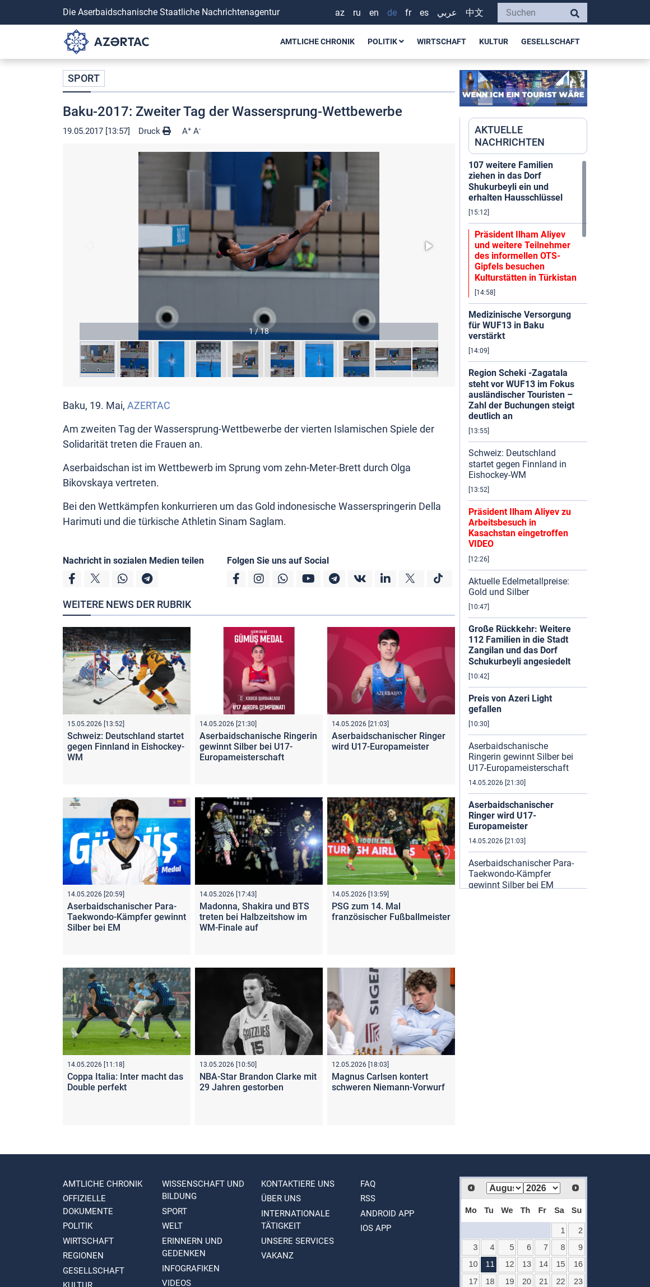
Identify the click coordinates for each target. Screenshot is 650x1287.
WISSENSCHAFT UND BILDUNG (203, 1190)
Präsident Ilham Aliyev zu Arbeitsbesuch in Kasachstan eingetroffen (519, 528)
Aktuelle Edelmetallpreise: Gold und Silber (518, 586)
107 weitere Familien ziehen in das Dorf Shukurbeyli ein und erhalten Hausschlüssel (515, 181)
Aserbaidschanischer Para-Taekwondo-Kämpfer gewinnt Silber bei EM (126, 917)
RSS (367, 1198)
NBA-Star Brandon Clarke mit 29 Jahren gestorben (258, 1082)
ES (424, 12)
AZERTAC (148, 405)
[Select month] (504, 1188)
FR (408, 12)
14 (543, 1264)
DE (392, 12)
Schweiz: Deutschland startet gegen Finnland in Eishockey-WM (125, 747)
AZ (340, 12)
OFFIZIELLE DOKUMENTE (88, 1204)
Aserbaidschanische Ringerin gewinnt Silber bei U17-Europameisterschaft (258, 747)
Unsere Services (297, 1241)
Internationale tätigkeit (295, 1220)
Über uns (281, 1198)
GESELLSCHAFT (550, 41)
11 (490, 1264)
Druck (154, 131)
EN (374, 12)
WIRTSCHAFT (441, 41)
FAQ (367, 1184)
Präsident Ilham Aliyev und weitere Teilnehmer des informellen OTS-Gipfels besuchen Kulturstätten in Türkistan (526, 256)
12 (509, 1264)
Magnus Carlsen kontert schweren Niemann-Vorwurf (388, 1082)
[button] (259, 246)
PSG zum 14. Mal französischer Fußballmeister (391, 911)
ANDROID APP (387, 1214)
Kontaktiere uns (298, 1184)
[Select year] (541, 1188)
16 (578, 1264)
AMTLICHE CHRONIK (317, 41)
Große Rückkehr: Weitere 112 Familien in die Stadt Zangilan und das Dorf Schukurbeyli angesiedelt (519, 645)
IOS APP (375, 1228)
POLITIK (386, 41)
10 (473, 1264)
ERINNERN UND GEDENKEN (192, 1247)
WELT (172, 1226)
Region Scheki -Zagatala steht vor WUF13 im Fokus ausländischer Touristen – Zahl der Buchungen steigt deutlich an (521, 394)
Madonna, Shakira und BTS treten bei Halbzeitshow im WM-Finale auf (254, 917)
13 (526, 1264)
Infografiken (191, 1268)
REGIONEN (83, 1256)
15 (560, 1264)
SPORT (84, 78)
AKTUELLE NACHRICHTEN (510, 136)
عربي (447, 12)
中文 (475, 12)
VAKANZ (277, 1256)
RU (357, 12)
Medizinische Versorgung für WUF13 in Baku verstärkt (519, 325)
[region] (527, 524)
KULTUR (493, 41)
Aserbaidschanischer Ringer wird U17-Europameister (388, 741)
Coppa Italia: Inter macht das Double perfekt (125, 1082)
